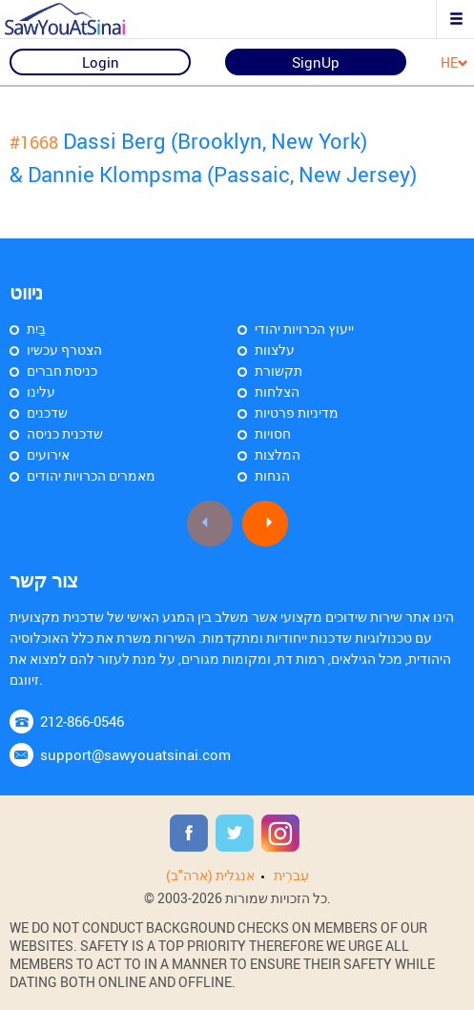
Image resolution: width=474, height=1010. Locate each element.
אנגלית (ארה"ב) (210, 875)
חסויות (273, 433)
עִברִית (291, 875)
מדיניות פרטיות (297, 412)
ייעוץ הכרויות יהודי (304, 328)
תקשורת (278, 370)
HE (454, 63)
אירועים (48, 454)
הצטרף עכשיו (64, 349)
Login (100, 62)
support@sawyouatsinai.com (135, 754)
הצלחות (277, 391)
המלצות (277, 454)
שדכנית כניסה (65, 433)
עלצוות (275, 349)
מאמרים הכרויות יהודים (91, 475)
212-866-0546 (82, 721)
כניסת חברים (62, 370)
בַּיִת (36, 328)
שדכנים (47, 412)
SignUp (316, 62)
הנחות (272, 475)
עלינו (41, 391)
